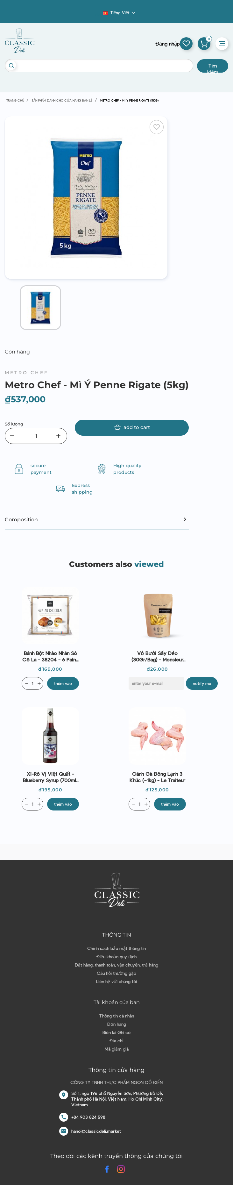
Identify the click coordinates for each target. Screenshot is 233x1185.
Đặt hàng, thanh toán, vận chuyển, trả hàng (116, 964)
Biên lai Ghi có (116, 1032)
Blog (99, 14)
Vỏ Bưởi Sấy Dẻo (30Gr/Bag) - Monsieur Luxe (157, 656)
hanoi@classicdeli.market (96, 1131)
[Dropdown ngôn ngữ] (120, 13)
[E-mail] (156, 683)
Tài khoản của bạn (117, 1002)
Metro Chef (26, 372)
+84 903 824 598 (88, 1117)
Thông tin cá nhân (116, 1015)
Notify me (202, 683)
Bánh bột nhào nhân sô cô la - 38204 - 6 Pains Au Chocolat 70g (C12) (50, 656)
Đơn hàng (116, 1024)
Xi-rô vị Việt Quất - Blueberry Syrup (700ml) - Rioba (50, 777)
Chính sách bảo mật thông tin (116, 948)
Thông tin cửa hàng (116, 1070)
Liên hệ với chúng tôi (116, 981)
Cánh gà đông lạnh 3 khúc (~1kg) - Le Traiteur (157, 777)
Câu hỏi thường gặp (116, 973)
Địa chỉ (116, 1040)
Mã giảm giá (117, 1049)
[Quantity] (32, 683)
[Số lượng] (36, 436)
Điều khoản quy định (116, 956)
